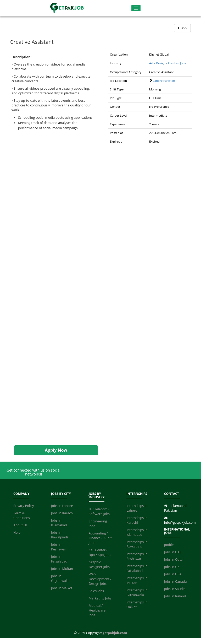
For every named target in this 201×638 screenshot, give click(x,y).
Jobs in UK (172, 567)
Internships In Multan (137, 580)
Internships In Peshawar (137, 556)
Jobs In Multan (62, 568)
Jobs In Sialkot (61, 588)
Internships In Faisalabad (137, 568)
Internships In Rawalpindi (137, 544)
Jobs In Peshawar (58, 547)
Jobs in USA (172, 574)
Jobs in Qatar (174, 559)
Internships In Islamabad (137, 532)
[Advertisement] (53, 288)
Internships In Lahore (137, 508)
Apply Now (56, 450)
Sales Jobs (96, 591)
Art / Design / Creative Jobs (167, 63)
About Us (20, 525)
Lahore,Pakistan (164, 81)
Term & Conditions (21, 515)
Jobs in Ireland (175, 596)
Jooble (169, 545)
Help (16, 532)
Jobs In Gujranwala (60, 578)
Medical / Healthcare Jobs (97, 610)
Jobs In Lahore (62, 506)
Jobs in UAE (172, 552)
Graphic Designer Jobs (99, 564)
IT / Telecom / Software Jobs (99, 511)
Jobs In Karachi (62, 513)
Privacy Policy (23, 506)
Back (182, 28)
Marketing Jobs (100, 598)
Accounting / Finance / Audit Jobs (100, 538)
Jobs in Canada (175, 581)
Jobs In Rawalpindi (59, 534)
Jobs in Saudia (175, 589)
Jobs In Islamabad (59, 522)
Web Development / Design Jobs (100, 579)
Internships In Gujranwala (137, 592)
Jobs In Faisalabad (59, 559)
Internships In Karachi (137, 520)
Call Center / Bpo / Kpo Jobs (100, 552)
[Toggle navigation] (136, 8)
